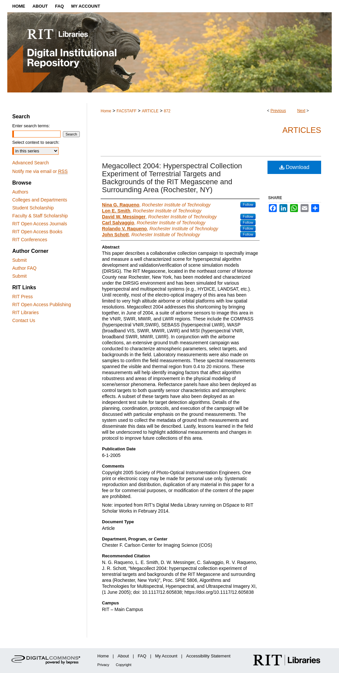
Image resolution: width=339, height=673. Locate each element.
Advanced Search (30, 162)
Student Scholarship (33, 207)
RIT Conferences (29, 239)
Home (106, 111)
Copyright (123, 665)
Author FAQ (24, 268)
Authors (20, 192)
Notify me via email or (40, 171)
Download (294, 167)
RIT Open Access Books (37, 231)
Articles (301, 130)
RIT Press (22, 296)
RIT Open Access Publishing (41, 304)
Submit (19, 260)
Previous (278, 110)
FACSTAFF (126, 111)
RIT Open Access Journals (39, 223)
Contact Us (23, 320)
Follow (248, 204)
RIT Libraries (25, 312)
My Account (166, 655)
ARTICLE (150, 111)
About (123, 655)
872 (167, 111)
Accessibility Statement (208, 655)
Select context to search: (35, 142)
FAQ (142, 655)
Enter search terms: (31, 125)
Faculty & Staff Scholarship (40, 215)
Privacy (103, 665)
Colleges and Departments (39, 199)
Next (301, 110)
